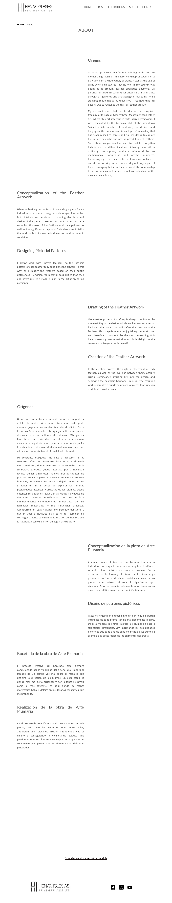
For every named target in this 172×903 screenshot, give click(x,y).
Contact (148, 8)
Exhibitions (116, 8)
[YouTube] (130, 888)
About (133, 8)
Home (88, 8)
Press (100, 8)
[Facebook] (113, 888)
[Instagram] (121, 888)
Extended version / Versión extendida (86, 858)
